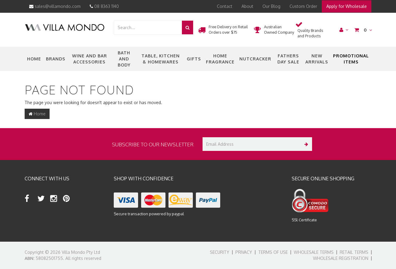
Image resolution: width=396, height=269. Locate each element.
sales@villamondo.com (55, 6)
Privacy (243, 252)
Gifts (194, 58)
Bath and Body (124, 58)
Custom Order (303, 6)
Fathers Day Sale (288, 58)
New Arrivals (316, 58)
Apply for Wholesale (346, 6)
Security (219, 252)
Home (34, 58)
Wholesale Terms (314, 252)
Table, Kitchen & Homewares (160, 58)
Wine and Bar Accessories (89, 58)
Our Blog (271, 6)
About (247, 6)
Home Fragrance (220, 58)
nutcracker (255, 58)
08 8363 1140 (104, 6)
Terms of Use (273, 252)
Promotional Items (351, 58)
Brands (55, 58)
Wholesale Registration (340, 258)
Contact (224, 6)
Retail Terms (354, 252)
